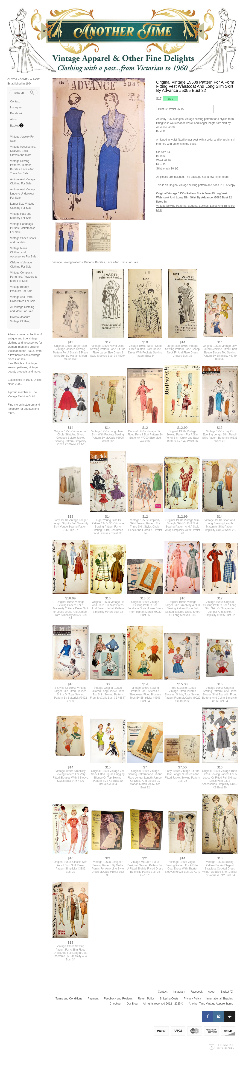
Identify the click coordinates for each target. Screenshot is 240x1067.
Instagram (16, 107)
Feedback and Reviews (118, 998)
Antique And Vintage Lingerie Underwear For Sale (22, 193)
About (13, 119)
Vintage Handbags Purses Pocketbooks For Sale (22, 228)
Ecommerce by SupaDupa (225, 1046)
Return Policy (146, 998)
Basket (14, 125)
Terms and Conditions (69, 998)
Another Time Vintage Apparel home (211, 1003)
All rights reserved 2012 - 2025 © (163, 1003)
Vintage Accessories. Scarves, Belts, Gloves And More (23, 151)
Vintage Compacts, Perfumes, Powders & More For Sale (23, 276)
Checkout (115, 1003)
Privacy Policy (192, 998)
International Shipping (219, 998)
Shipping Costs (169, 998)
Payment (93, 998)
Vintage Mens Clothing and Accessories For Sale (23, 252)
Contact (15, 101)
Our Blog (132, 1003)
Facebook (16, 113)
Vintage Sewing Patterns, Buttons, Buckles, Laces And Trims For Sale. (96, 262)
